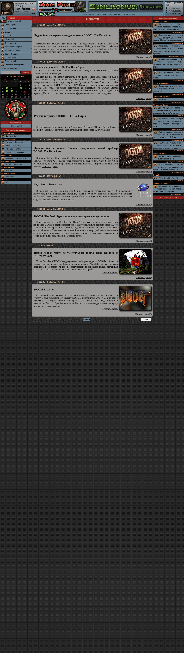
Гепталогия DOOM (14, 164)
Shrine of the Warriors (15, 152)
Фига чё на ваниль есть (168, 178)
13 (12, 91)
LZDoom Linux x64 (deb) (16, 158)
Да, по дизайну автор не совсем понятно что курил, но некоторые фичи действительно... (168, 110)
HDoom (9, 170)
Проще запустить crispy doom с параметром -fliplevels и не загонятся (168, 88)
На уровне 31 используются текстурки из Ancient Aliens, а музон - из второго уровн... (168, 188)
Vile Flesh (10, 176)
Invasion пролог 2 (13, 145)
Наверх (86, 319)
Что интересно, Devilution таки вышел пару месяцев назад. (168, 75)
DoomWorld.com (50, 199)
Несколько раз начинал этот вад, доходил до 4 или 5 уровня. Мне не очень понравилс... (168, 37)
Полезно (162, 99)
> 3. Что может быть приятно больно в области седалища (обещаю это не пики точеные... (168, 145)
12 (7, 91)
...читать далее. (101, 52)
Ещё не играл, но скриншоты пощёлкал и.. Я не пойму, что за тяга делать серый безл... (168, 134)
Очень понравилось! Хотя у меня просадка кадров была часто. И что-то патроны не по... (168, 26)
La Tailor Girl (11, 136)
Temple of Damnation (14, 142)
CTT (8, 182)
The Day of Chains (13, 149)
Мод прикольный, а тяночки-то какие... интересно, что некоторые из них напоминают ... (168, 167)
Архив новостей (14, 21)
